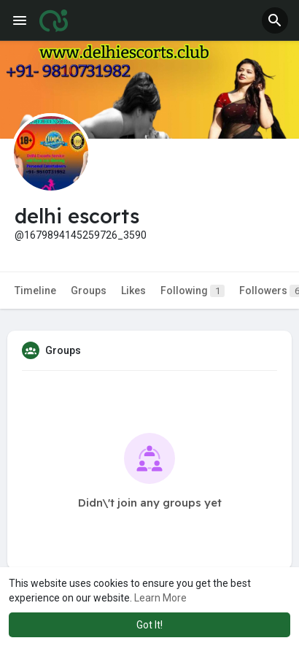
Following (192, 291)
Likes (133, 290)
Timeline (35, 290)
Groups (88, 290)
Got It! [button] (149, 625)
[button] (275, 20)
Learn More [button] (160, 598)
